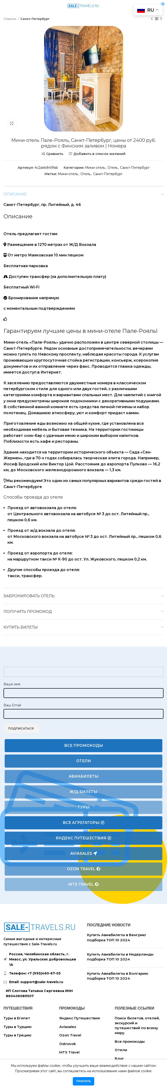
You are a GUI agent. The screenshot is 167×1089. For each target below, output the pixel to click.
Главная (10, 19)
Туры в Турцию (17, 1026)
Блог (119, 1058)
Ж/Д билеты (83, 792)
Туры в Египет (16, 1018)
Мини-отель (68, 174)
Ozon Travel (83, 869)
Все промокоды (83, 745)
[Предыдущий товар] (152, 19)
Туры (84, 807)
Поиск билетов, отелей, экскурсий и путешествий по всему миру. (137, 1025)
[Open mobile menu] (5, 6)
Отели (83, 761)
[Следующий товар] (161, 19)
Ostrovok (67, 1044)
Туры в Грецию (17, 1035)
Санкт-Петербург (35, 19)
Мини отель (95, 167)
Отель (113, 167)
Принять (83, 1081)
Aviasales (83, 853)
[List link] (41, 973)
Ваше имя (11, 684)
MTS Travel (84, 884)
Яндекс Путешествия (83, 838)
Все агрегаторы (83, 822)
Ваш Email (12, 705)
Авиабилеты (84, 776)
